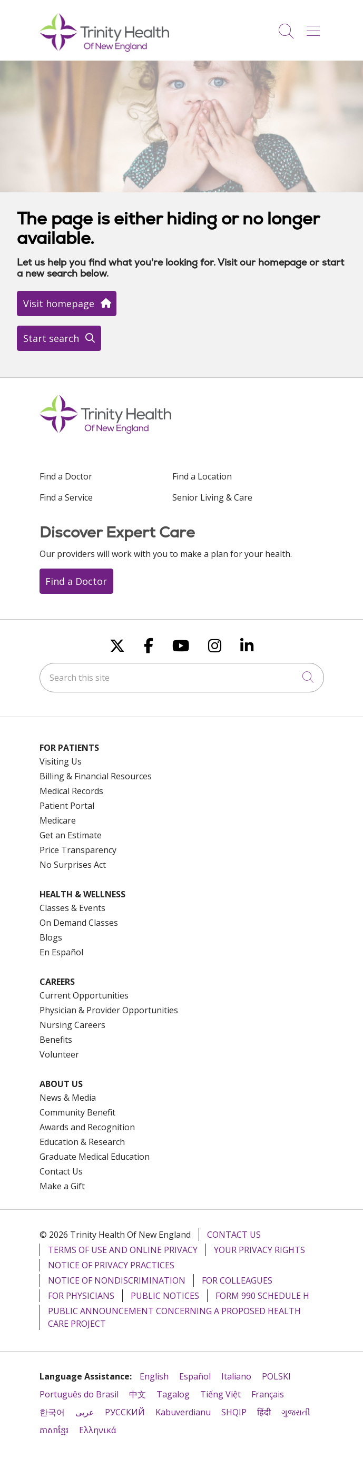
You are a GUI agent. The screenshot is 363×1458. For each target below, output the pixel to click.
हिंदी (264, 1412)
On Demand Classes (79, 922)
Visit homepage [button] (66, 303)
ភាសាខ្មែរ (54, 1430)
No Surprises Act (73, 864)
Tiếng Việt (220, 1394)
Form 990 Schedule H (262, 1296)
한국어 (52, 1412)
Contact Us (61, 1171)
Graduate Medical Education (95, 1156)
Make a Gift (62, 1186)
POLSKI (276, 1376)
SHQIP (234, 1412)
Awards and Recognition (87, 1127)
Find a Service (66, 497)
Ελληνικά (97, 1430)
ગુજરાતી (295, 1412)
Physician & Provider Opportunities (109, 1010)
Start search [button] (59, 338)
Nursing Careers (72, 1025)
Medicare (58, 820)
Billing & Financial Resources (96, 776)
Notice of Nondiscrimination (116, 1280)
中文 (137, 1394)
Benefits (56, 1039)
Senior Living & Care (212, 497)
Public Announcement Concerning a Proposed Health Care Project (174, 1317)
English (154, 1376)
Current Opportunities (84, 995)
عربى (84, 1412)
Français (267, 1394)
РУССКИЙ (125, 1412)
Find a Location (202, 476)
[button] (315, 27)
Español (195, 1376)
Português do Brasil (79, 1394)
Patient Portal (67, 805)
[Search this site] (182, 677)
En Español (61, 952)
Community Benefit (77, 1112)
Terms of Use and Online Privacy (123, 1250)
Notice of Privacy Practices (111, 1265)
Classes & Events (72, 908)
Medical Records (71, 791)
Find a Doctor (66, 476)
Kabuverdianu (183, 1412)
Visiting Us (61, 761)
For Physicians (81, 1296)
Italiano (236, 1376)
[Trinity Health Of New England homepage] (104, 49)
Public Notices (165, 1296)
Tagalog (173, 1394)
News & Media (68, 1097)
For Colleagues (237, 1280)
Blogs (51, 937)
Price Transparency (78, 850)
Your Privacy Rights (259, 1250)
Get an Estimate (71, 835)
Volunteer (59, 1054)
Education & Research (82, 1142)
